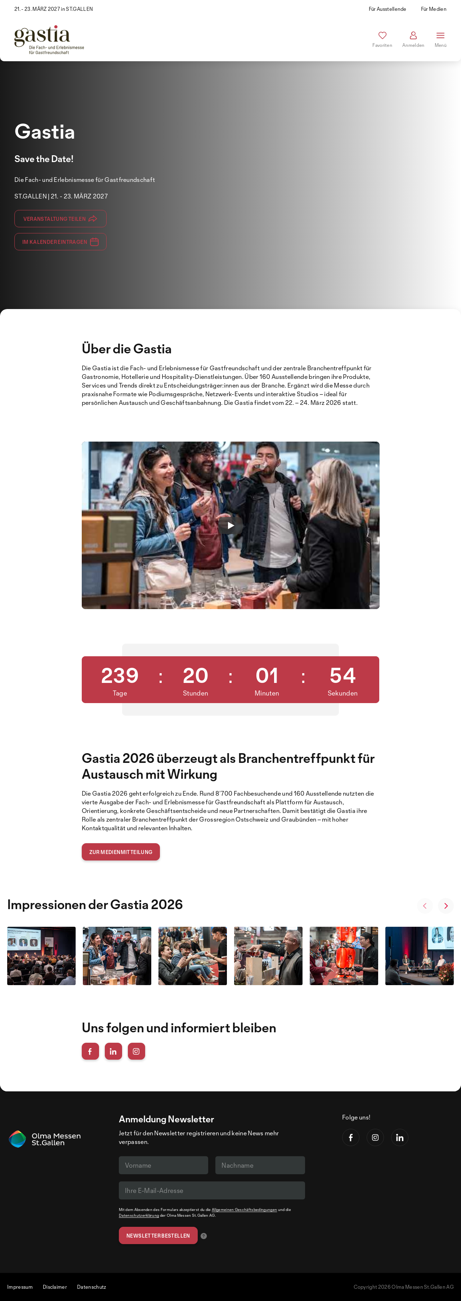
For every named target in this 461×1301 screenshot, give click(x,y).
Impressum (20, 1287)
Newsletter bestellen (158, 1236)
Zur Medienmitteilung (121, 852)
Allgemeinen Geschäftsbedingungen (244, 1209)
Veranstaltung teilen (60, 218)
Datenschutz (91, 1287)
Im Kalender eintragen (60, 242)
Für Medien (434, 9)
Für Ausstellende (388, 9)
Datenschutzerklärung (139, 1215)
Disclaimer (55, 1287)
